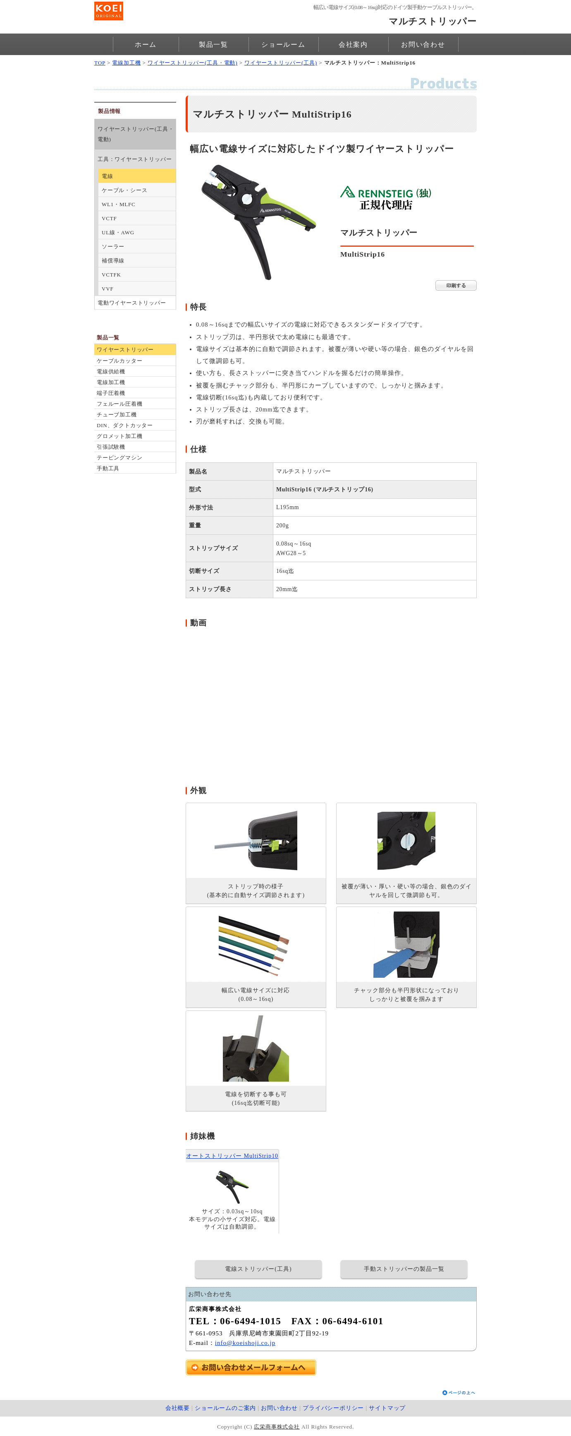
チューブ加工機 (117, 414)
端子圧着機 (111, 393)
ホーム (146, 44)
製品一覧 (213, 44)
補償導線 (113, 260)
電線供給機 (111, 371)
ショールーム (283, 44)
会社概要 (177, 1408)
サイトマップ (387, 1408)
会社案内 (353, 44)
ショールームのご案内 (225, 1408)
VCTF (109, 218)
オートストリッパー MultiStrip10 (232, 1156)
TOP (99, 63)
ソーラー (113, 246)
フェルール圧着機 (119, 404)
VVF (107, 289)
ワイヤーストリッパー (125, 349)
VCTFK (111, 275)
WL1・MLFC (119, 204)
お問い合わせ (423, 44)
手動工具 (108, 468)
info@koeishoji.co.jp (245, 1343)
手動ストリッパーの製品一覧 (404, 1269)
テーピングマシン (119, 458)
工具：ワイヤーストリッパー (135, 159)
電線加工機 (126, 63)
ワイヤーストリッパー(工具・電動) (192, 63)
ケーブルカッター (119, 361)
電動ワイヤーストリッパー (132, 303)
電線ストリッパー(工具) (258, 1269)
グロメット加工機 (119, 436)
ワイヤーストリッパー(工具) (280, 63)
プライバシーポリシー (333, 1408)
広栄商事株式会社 (276, 1427)
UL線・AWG (118, 232)
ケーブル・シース (124, 190)
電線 (107, 176)
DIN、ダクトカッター (125, 425)
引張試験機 (111, 447)
